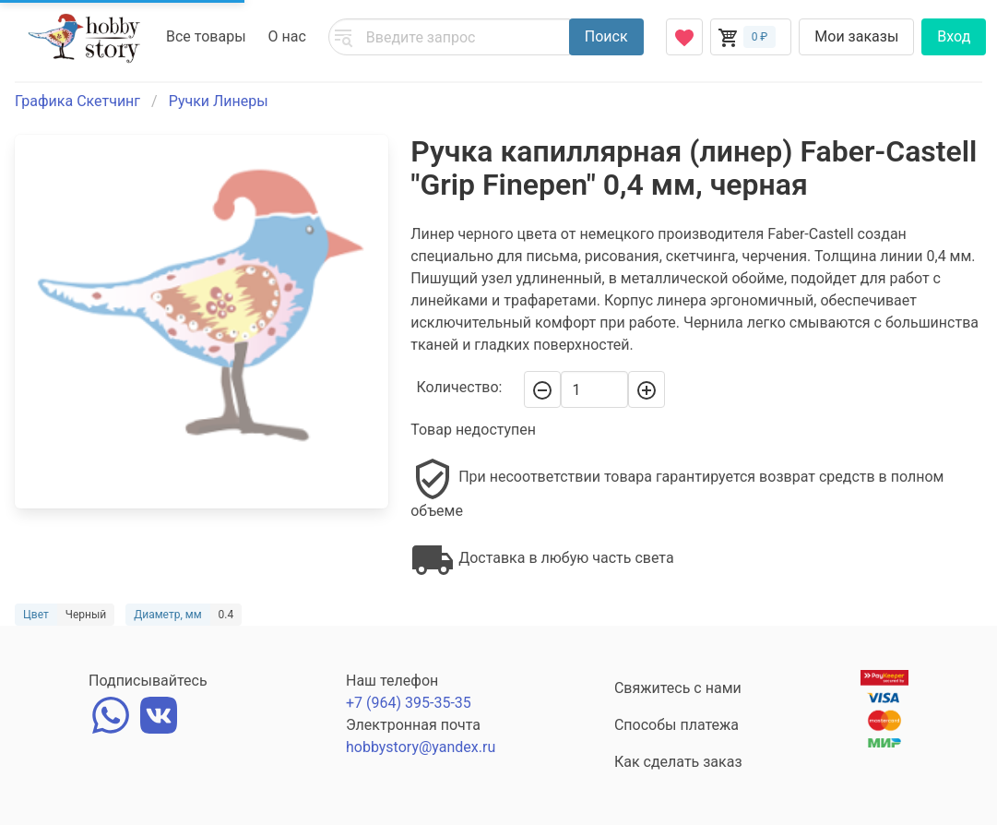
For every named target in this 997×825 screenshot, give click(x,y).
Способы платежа (676, 725)
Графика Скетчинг (77, 101)
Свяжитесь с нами (678, 688)
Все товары (206, 36)
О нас (287, 36)
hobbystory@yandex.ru (420, 747)
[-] (542, 389)
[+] (646, 389)
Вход (953, 36)
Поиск (606, 36)
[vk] (158, 713)
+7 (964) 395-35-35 (408, 702)
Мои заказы (856, 36)
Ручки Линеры (218, 101)
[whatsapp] (111, 713)
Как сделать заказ (678, 762)
